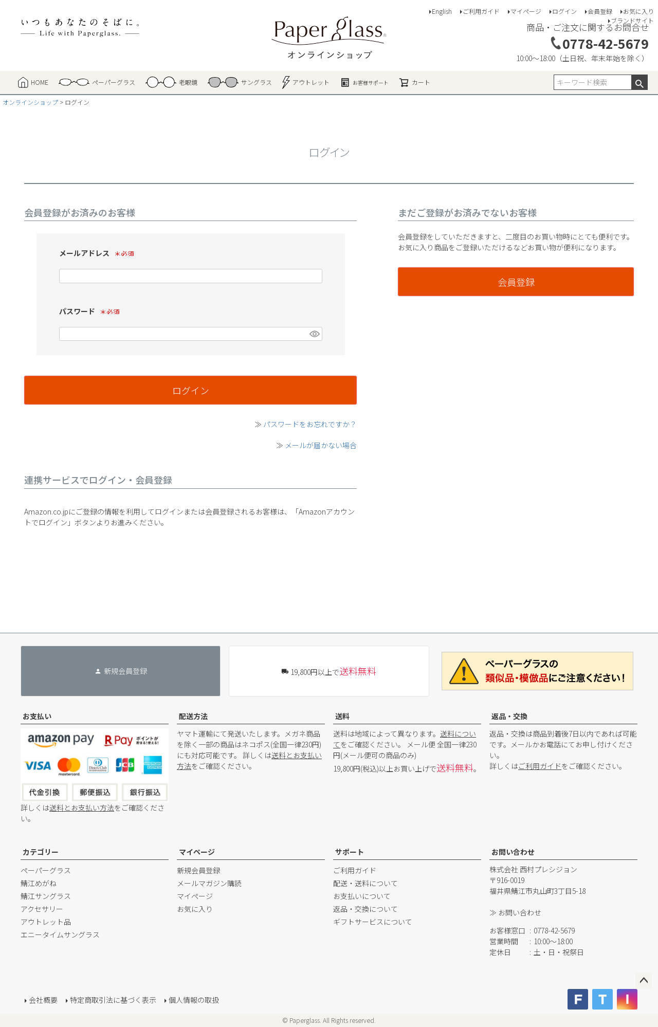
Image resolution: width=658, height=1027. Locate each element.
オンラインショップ (30, 102)
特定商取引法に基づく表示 (113, 1000)
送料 (342, 716)
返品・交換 (509, 716)
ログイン (564, 11)
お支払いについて (362, 896)
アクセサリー (42, 909)
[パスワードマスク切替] (314, 334)
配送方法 (193, 716)
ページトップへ (643, 981)
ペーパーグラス (46, 870)
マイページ (525, 11)
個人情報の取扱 (194, 1000)
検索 (639, 82)
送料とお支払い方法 (81, 807)
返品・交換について (365, 909)
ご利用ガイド (481, 11)
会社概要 (43, 1000)
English (442, 11)
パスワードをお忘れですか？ (310, 424)
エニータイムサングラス (60, 934)
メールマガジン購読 (209, 883)
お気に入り (638, 11)
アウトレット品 (46, 921)
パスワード (92, 311)
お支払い (37, 716)
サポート (349, 852)
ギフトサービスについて (372, 921)
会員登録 (600, 11)
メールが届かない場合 (321, 445)
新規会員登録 (198, 870)
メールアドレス (99, 253)
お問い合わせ (513, 852)
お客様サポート (364, 82)
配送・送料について (365, 883)
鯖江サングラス (46, 896)
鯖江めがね (39, 883)
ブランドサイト (632, 20)
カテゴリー (41, 852)
